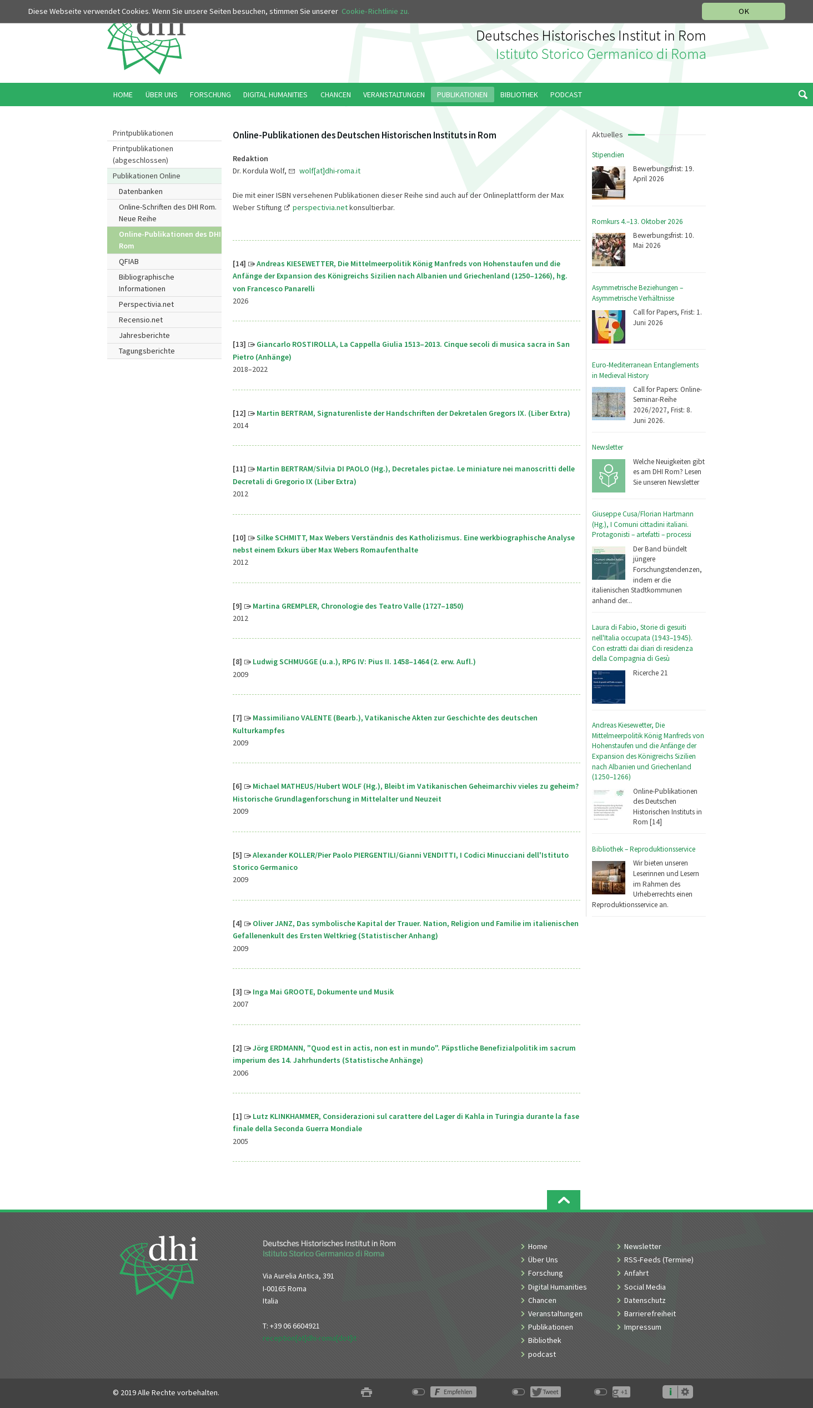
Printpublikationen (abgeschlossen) (143, 154)
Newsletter (607, 447)
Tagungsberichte (147, 351)
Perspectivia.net (146, 304)
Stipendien (608, 155)
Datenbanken (141, 191)
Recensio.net (141, 320)
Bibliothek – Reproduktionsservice (643, 849)
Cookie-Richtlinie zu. (375, 11)
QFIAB (129, 261)
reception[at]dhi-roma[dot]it (310, 1338)
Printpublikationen (143, 133)
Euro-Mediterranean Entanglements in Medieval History (645, 370)
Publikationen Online (146, 176)
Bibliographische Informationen (146, 282)
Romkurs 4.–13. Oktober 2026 (637, 221)
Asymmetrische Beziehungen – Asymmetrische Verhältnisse (637, 293)
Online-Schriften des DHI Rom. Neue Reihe (168, 212)
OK (744, 11)
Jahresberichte (144, 335)
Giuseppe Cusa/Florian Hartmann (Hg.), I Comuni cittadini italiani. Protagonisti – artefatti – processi (643, 524)
